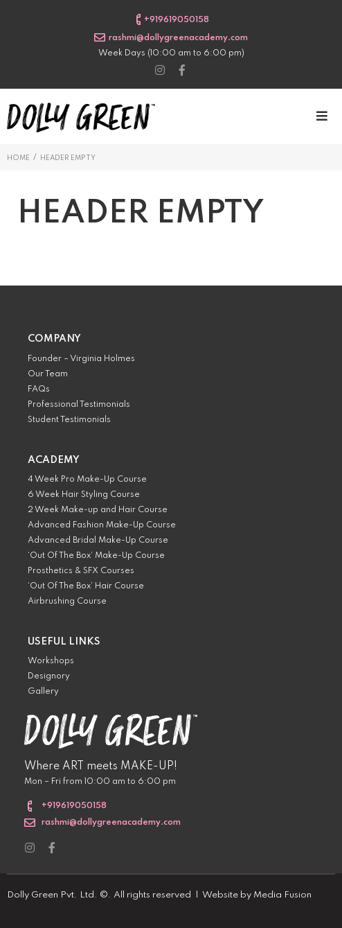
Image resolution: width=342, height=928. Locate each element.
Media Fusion (282, 895)
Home (18, 158)
